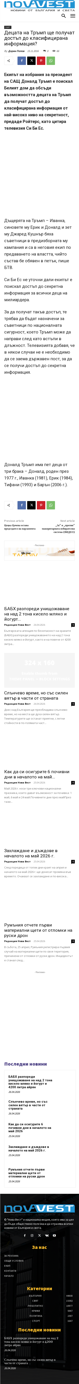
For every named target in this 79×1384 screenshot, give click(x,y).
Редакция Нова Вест (17, 624)
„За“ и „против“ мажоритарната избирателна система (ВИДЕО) (58, 529)
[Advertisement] (39, 176)
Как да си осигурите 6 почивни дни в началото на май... (37, 774)
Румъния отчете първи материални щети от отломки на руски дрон (38, 930)
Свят (7, 27)
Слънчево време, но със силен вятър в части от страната (36, 695)
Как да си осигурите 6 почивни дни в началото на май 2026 (29, 1127)
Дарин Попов (16, 51)
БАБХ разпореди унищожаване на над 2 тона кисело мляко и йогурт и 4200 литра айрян (30, 1082)
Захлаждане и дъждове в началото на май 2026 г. (31, 853)
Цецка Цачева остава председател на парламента (20, 527)
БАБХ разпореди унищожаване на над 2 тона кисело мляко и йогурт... (36, 614)
